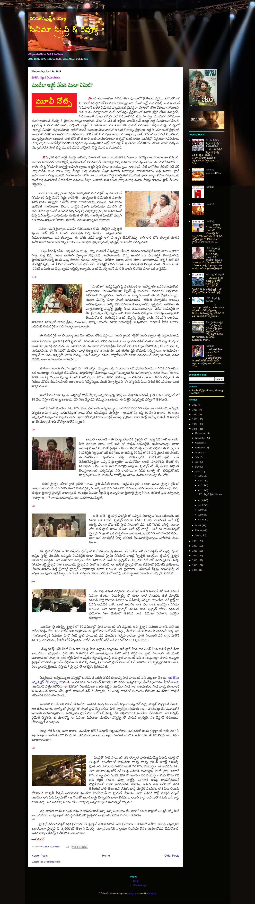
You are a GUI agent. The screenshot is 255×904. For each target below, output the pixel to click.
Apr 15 (201, 485)
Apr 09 (201, 500)
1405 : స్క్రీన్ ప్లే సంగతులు (213, 249)
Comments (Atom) (52, 862)
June (197, 462)
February (199, 530)
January (199, 535)
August (199, 452)
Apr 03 (201, 515)
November (200, 438)
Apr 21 (201, 480)
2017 (195, 555)
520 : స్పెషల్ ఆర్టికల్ (215, 274)
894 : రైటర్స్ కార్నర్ (214, 322)
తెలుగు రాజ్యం (139, 885)
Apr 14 (201, 490)
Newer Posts (40, 855)
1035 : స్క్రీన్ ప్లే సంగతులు (46, 77)
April (198, 471)
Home (106, 855)
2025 (195, 409)
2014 (195, 570)
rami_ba (131, 893)
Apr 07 (201, 505)
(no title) (210, 169)
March (198, 525)
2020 (195, 541)
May (197, 467)
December (200, 433)
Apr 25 (201, 476)
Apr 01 (201, 519)
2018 (195, 551)
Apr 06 (201, 510)
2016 (195, 560)
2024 (195, 414)
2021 (195, 429)
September (200, 447)
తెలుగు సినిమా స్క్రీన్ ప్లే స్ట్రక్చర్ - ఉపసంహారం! (214, 143)
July (197, 457)
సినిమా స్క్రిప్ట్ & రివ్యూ (48, 18)
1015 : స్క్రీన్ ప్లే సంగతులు (213, 299)
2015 (195, 565)
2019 (195, 546)
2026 (195, 405)
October (199, 442)
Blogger (152, 893)
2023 (195, 419)
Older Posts (171, 855)
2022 (195, 424)
